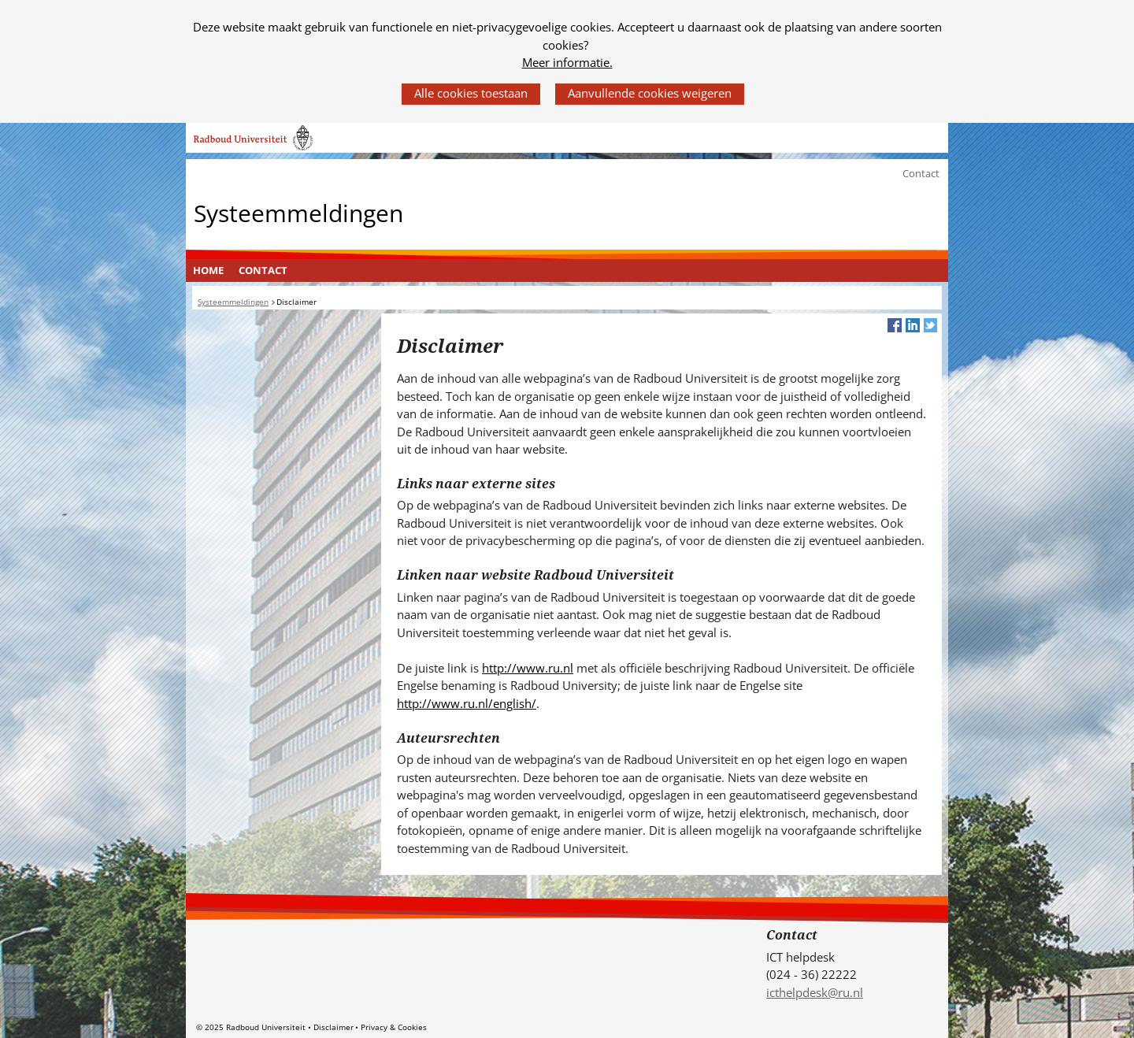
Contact (920, 173)
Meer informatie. (567, 62)
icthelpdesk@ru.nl (814, 992)
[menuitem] (209, 271)
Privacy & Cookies (394, 1026)
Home (208, 270)
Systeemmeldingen (298, 212)
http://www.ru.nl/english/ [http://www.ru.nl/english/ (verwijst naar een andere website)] (466, 703)
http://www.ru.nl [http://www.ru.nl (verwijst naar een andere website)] (527, 668)
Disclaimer (333, 1026)
